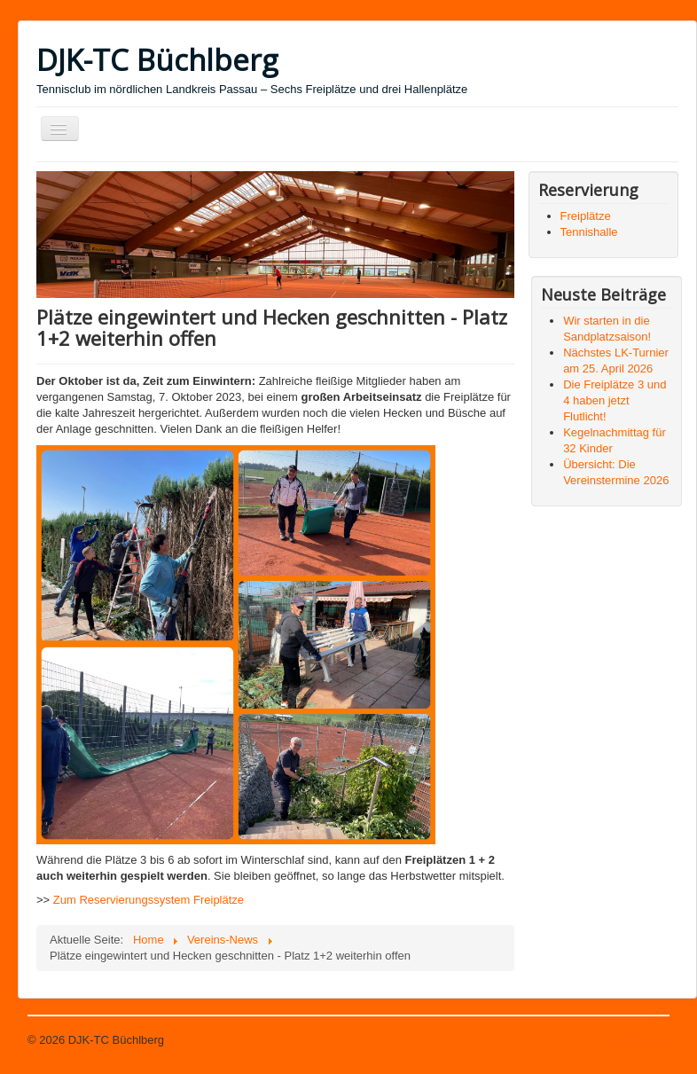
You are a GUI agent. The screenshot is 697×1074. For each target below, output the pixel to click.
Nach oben (642, 1040)
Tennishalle (589, 232)
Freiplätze (585, 216)
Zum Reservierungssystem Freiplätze (148, 899)
